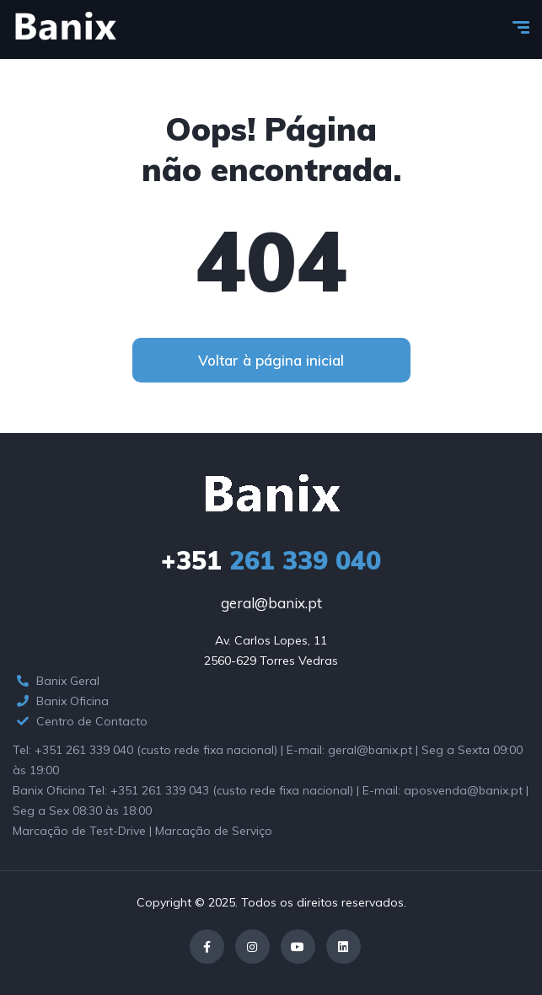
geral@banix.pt (271, 603)
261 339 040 (271, 560)
